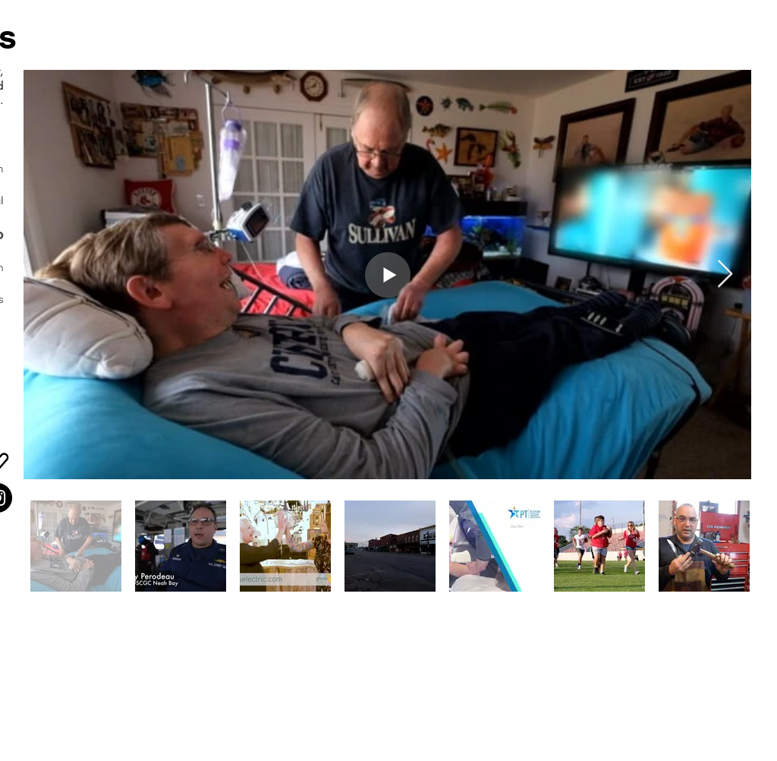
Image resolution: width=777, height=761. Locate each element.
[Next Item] (725, 274)
